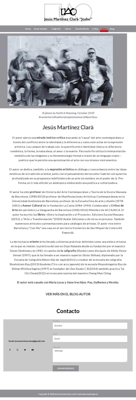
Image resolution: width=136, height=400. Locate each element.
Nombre (56, 321)
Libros (68, 28)
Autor (104, 28)
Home (28, 28)
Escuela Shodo (82, 28)
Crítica (95, 28)
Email (55, 334)
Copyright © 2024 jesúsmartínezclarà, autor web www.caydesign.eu (68, 395)
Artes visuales (41, 28)
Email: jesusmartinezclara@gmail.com (27, 341)
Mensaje (56, 347)
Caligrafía (56, 28)
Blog (112, 28)
